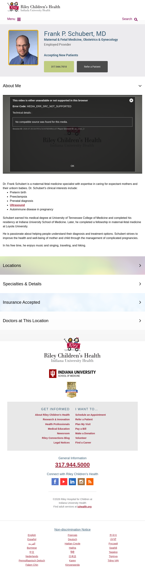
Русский (113, 543)
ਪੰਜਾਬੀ (113, 539)
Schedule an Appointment (90, 414)
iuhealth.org (85, 506)
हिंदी (72, 552)
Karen (72, 560)
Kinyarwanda (72, 564)
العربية (31, 543)
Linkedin (72, 481)
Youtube (63, 481)
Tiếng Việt (113, 560)
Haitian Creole (72, 543)
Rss (89, 481)
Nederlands (31, 556)
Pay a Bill (80, 428)
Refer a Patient (92, 66)
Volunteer (81, 438)
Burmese (32, 547)
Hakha (72, 547)
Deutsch (72, 539)
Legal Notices (62, 442)
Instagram (81, 481)
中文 (31, 552)
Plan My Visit (82, 424)
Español (31, 539)
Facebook (55, 481)
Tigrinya (113, 556)
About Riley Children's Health (52, 414)
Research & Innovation (56, 419)
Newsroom (63, 433)
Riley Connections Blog (56, 438)
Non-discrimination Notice (72, 529)
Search (127, 19)
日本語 (72, 556)
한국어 (113, 535)
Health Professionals (57, 424)
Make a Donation (85, 433)
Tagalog (113, 552)
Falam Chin (31, 564)
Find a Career (83, 442)
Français (72, 535)
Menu (11, 19)
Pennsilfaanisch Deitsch (32, 560)
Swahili (113, 547)
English (32, 535)
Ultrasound (17, 205)
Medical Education (59, 428)
